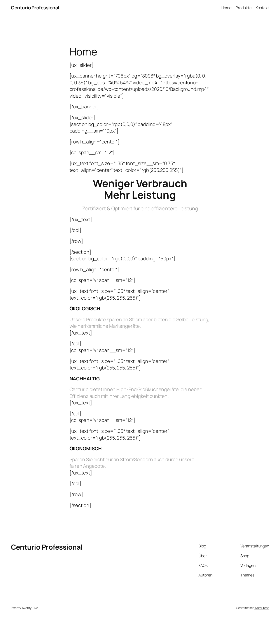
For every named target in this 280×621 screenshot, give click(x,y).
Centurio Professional (35, 7)
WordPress (261, 608)
